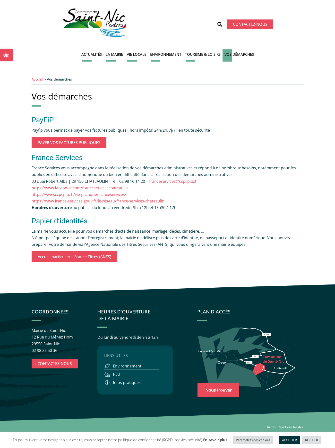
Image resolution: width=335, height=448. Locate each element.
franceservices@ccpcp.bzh (173, 181)
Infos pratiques (127, 382)
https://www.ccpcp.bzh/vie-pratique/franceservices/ (79, 194)
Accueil (37, 79)
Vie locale (136, 54)
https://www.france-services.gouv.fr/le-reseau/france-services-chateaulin (98, 201)
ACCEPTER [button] (289, 440)
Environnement (165, 54)
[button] (6, 55)
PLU (116, 374)
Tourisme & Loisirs (203, 54)
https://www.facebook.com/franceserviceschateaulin (80, 188)
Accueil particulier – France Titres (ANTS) (74, 256)
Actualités (91, 54)
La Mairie (114, 54)
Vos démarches (239, 54)
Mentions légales (291, 427)
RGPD (271, 427)
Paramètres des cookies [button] (253, 440)
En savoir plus (215, 439)
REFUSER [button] (311, 440)
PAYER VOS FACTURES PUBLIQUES (69, 142)
